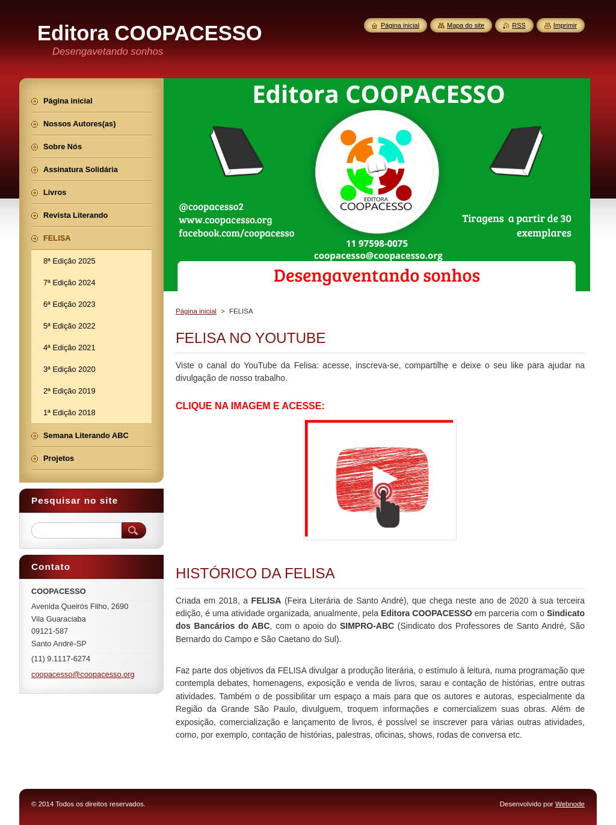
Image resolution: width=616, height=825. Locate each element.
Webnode (570, 804)
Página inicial (196, 311)
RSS (518, 25)
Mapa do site (465, 25)
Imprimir (565, 25)
